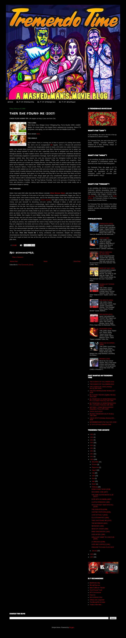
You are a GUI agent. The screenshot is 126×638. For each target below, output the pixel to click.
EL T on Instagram (46, 102)
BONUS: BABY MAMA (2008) (101, 489)
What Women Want (57, 193)
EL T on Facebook (25, 102)
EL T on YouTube (67, 102)
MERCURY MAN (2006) (107, 268)
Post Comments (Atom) (25, 265)
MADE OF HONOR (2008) (100, 529)
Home (10, 102)
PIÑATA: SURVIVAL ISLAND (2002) (105, 253)
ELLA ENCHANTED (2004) (100, 518)
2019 (92, 440)
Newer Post (13, 261)
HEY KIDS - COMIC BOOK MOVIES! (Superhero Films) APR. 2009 (101, 408)
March (94, 484)
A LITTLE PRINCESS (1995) (101, 502)
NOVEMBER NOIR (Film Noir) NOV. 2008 (103, 422)
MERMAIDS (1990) (98, 526)
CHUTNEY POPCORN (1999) (101, 512)
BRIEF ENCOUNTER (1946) (101, 531)
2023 (92, 434)
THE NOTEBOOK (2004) (99, 523)
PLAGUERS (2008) (105, 329)
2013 (92, 448)
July (93, 473)
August (94, 470)
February (95, 487)
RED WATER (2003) (105, 314)
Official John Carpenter (97, 600)
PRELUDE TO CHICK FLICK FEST (103, 547)
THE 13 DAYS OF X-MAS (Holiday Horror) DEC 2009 (101, 387)
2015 (92, 445)
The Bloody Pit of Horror (97, 602)
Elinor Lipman (46, 200)
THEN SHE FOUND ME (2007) (101, 520)
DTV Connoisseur (95, 592)
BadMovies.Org (95, 583)
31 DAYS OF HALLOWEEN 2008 (100, 424)
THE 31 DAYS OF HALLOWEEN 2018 (102, 382)
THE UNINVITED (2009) (99, 509)
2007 (92, 557)
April (93, 481)
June (93, 476)
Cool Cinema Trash (96, 590)
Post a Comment (17, 257)
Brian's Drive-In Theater (97, 588)
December (95, 462)
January (94, 551)
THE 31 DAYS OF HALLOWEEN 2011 (102, 384)
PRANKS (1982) (104, 359)
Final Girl (92, 595)
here (38, 134)
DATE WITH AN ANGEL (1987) (101, 499)
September (95, 467)
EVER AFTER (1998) (98, 534)
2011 (92, 454)
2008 (92, 554)
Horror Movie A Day (96, 597)
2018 (92, 443)
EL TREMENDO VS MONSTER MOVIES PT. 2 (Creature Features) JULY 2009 (103, 400)
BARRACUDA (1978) (106, 224)
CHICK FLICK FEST (96, 411)
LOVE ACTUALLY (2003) (99, 515)
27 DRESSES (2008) (98, 542)
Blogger (71, 627)
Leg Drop (91, 196)
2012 (92, 451)
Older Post (76, 261)
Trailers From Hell (95, 604)
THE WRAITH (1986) (106, 300)
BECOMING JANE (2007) (100, 492)
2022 (92, 437)
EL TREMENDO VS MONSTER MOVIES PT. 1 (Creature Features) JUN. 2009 (103, 404)
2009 (92, 459)
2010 (92, 456)
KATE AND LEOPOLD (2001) (101, 544)
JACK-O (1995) (104, 238)
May (93, 478)
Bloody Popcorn (95, 585)
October (94, 464)
